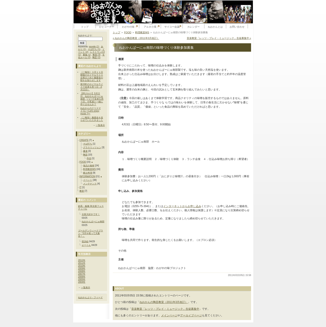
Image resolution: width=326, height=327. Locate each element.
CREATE (84, 140)
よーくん (86, 245)
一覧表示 (100, 125)
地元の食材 (88, 165)
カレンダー (193, 26)
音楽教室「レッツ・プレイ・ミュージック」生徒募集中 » (219, 38)
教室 (81, 191)
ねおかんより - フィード (90, 297)
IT (80, 187)
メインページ (169, 315)
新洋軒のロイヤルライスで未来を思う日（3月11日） (91, 87)
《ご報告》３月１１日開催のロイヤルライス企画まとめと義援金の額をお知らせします (91, 76)
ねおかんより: (85, 35)
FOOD (82, 162)
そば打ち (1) (94, 49)
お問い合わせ (237, 26)
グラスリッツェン (92, 147)
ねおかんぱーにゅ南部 (93, 221)
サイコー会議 (171, 26)
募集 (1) (87, 54)
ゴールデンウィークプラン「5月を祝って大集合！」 (90, 233)
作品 (89, 158)
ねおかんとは (215, 26)
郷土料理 (87, 173)
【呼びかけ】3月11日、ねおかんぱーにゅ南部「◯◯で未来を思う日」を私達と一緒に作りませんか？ (91, 99)
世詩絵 (85, 241)
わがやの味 (128, 26)
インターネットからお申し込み (182, 206)
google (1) (94, 46)
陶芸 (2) (96, 57)
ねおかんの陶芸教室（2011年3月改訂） (163, 302)
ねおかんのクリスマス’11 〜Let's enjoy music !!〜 (90, 111)
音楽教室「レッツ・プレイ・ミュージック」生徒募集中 (165, 308)
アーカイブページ (191, 315)
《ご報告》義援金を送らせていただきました (91, 118)
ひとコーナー (106, 26)
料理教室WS (89, 169)
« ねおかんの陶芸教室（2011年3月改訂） (136, 38)
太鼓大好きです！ (91, 214)
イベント (87, 180)
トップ (85, 26)
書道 (85, 151)
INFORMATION (87, 176)
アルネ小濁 (150, 26)
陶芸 (85, 154)
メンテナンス (90, 183)
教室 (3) (97, 54)
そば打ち (87, 144)
